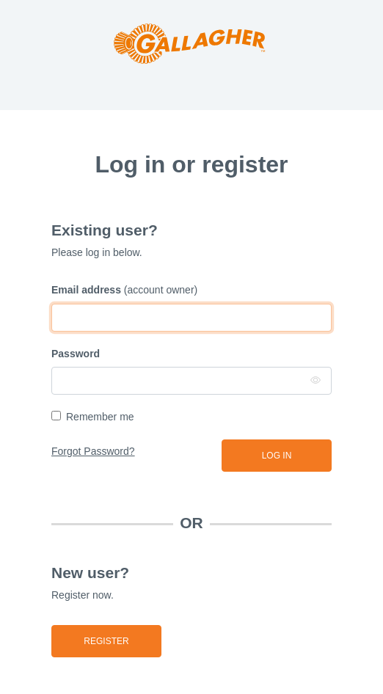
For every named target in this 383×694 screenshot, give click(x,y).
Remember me (100, 417)
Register (106, 641)
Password (75, 353)
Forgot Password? (93, 451)
